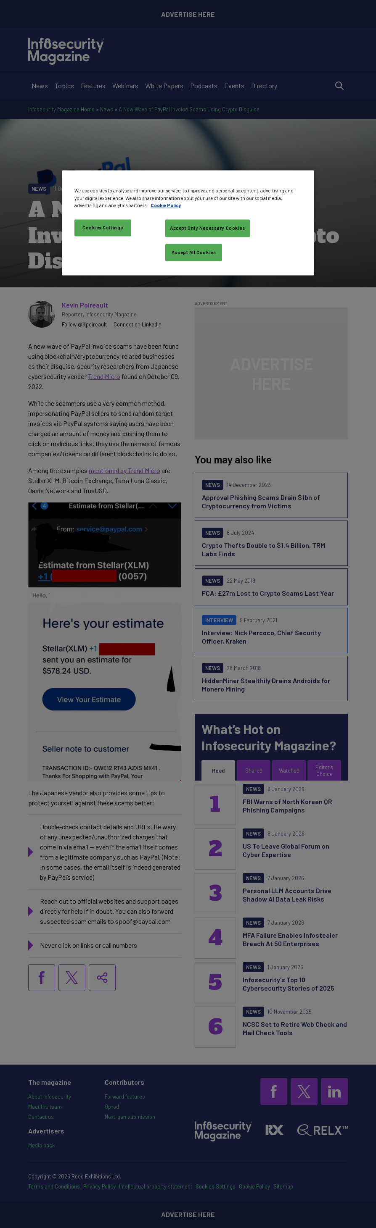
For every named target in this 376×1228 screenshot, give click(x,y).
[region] (188, 223)
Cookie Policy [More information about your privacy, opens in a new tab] (166, 205)
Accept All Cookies (194, 252)
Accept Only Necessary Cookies (207, 228)
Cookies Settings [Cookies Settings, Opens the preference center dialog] (102, 227)
